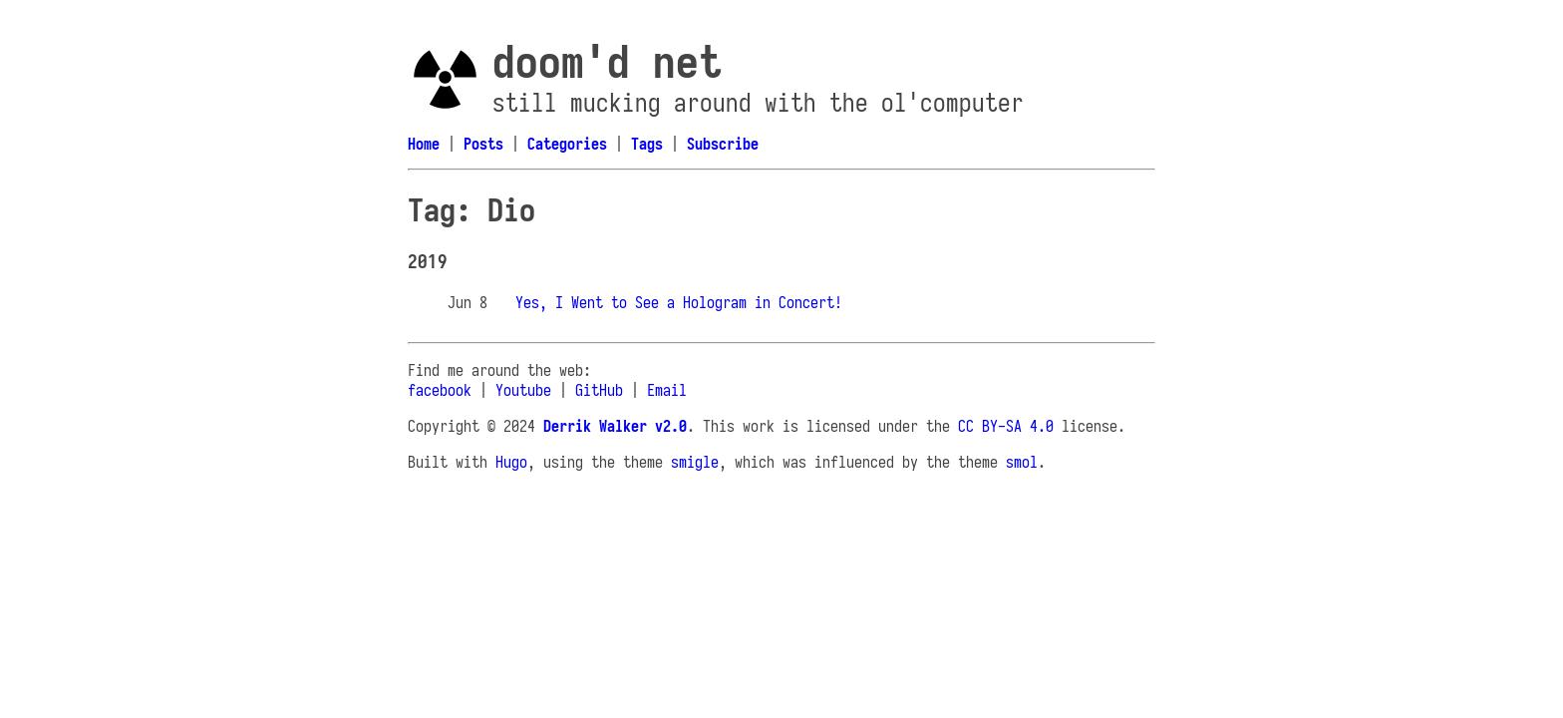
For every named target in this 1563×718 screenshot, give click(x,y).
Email (667, 390)
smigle (695, 462)
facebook (439, 390)
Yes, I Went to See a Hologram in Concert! (678, 302)
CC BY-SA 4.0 (1006, 426)
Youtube (523, 390)
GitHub (599, 390)
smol (1022, 462)
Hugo (511, 462)
